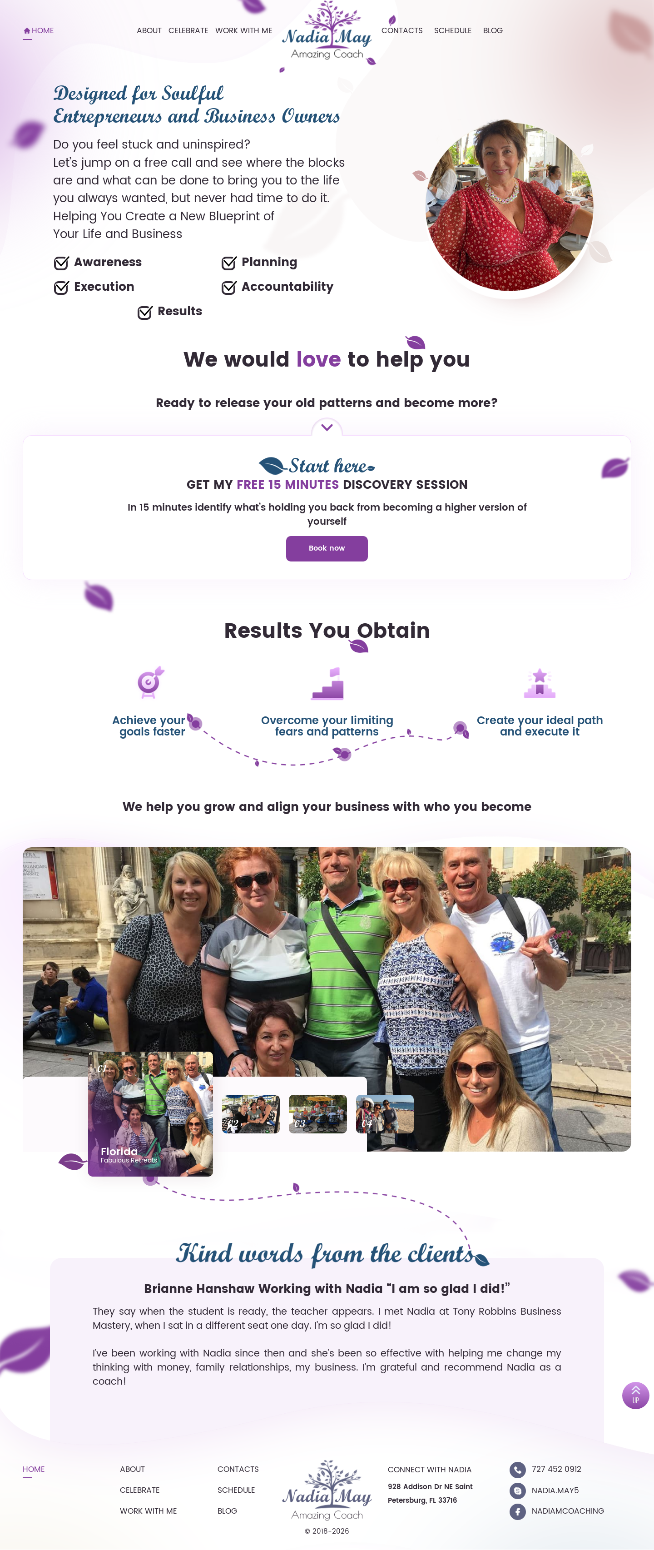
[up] (635, 1395)
